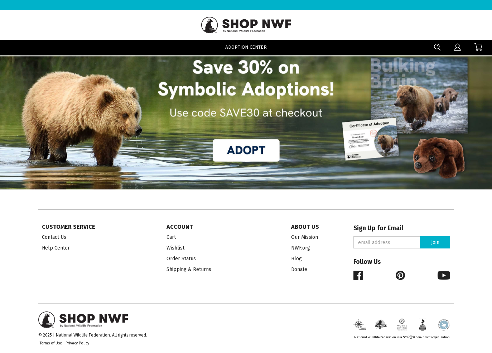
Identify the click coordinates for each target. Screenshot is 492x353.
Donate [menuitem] (299, 269)
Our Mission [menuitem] (304, 237)
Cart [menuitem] (171, 237)
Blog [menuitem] (296, 259)
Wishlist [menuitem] (175, 248)
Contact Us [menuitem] (54, 237)
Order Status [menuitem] (181, 259)
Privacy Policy (77, 343)
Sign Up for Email (378, 228)
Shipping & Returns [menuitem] (189, 269)
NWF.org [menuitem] (300, 248)
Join (435, 242)
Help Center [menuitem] (56, 248)
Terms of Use (51, 343)
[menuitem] (457, 47)
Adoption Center (246, 47)
